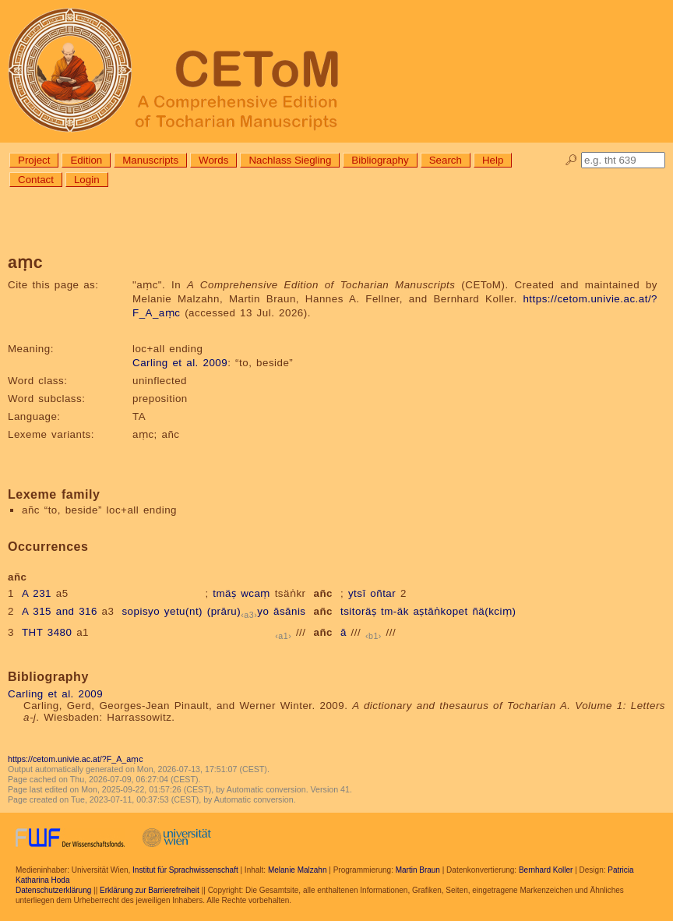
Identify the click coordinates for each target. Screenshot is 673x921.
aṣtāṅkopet (441, 611)
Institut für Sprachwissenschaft (185, 870)
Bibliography (379, 160)
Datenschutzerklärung (53, 890)
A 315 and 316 (59, 611)
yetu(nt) (183, 611)
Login (87, 179)
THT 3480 (47, 632)
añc (323, 593)
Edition (86, 160)
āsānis (289, 611)
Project (34, 160)
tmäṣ (224, 593)
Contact (36, 179)
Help (492, 160)
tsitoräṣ (358, 611)
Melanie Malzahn (297, 870)
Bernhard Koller (546, 870)
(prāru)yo (238, 611)
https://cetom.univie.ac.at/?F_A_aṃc (75, 759)
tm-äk (395, 611)
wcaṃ (255, 593)
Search (445, 160)
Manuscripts (150, 160)
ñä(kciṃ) (494, 611)
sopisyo (141, 611)
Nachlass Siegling (289, 160)
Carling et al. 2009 (179, 363)
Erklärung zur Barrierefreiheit (149, 890)
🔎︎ (571, 160)
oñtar (383, 593)
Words (213, 160)
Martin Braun (418, 870)
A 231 (36, 593)
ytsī (357, 593)
